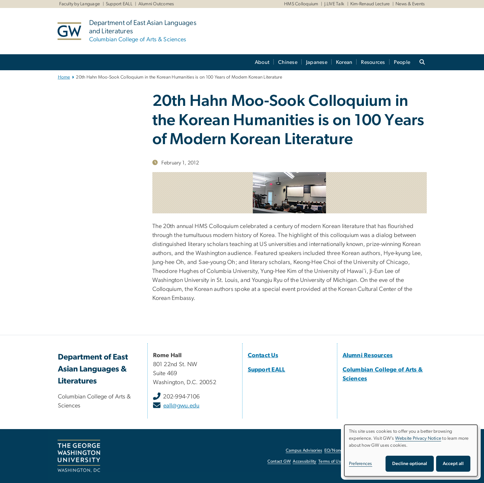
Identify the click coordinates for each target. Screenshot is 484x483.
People (402, 62)
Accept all (453, 463)
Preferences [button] (360, 463)
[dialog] (410, 450)
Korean (344, 62)
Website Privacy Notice (418, 438)
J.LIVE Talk (334, 4)
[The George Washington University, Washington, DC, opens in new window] (79, 456)
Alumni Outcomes (156, 4)
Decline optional (409, 463)
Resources (373, 62)
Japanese (316, 62)
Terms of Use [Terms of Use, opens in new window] (330, 461)
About (262, 62)
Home (64, 77)
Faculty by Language (79, 4)
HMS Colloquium (301, 4)
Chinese (287, 62)
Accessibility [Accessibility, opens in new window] (304, 461)
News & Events (410, 4)
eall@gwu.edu (181, 406)
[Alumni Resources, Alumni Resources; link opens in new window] (368, 356)
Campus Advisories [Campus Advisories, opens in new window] (304, 450)
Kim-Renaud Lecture (370, 4)
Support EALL (119, 4)
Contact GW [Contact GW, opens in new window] (279, 461)
